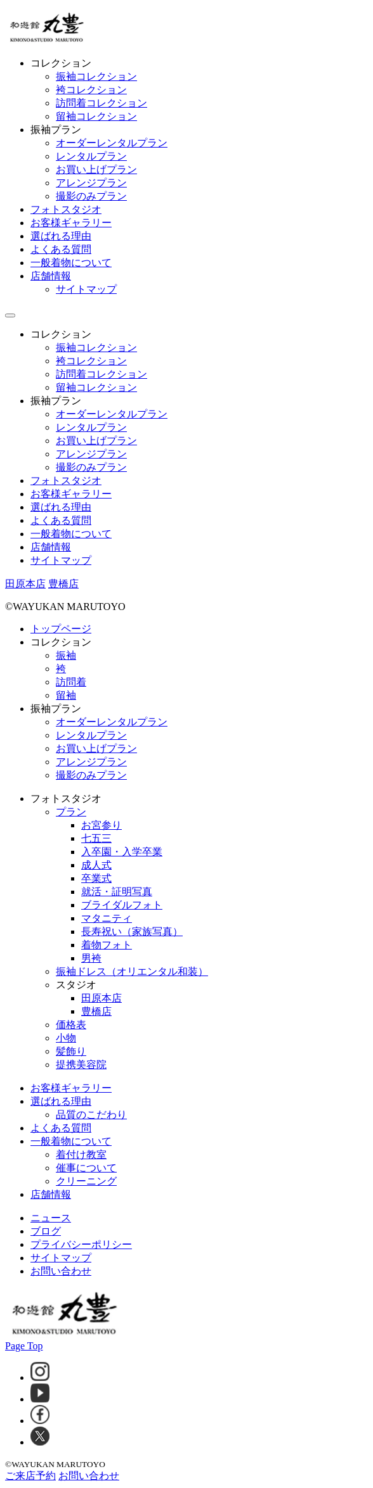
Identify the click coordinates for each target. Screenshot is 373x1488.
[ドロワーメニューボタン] (10, 315)
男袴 (91, 958)
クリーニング (86, 1181)
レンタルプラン (91, 156)
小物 (66, 1038)
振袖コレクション (96, 76)
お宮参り (101, 825)
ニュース (50, 1217)
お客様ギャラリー (71, 222)
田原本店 (101, 998)
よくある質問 (60, 249)
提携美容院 (81, 1064)
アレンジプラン (91, 182)
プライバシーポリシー (81, 1244)
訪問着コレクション (101, 103)
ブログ (45, 1231)
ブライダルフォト (121, 905)
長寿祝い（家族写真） (132, 931)
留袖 (66, 695)
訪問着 (71, 682)
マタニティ (106, 918)
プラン (71, 811)
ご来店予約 (30, 1475)
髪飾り (71, 1051)
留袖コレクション (96, 116)
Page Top (24, 1345)
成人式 (96, 865)
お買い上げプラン (96, 169)
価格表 (71, 1024)
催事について (86, 1167)
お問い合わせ (60, 1271)
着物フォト (106, 944)
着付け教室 (81, 1154)
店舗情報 (50, 275)
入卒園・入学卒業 (121, 851)
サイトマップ (86, 289)
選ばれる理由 (60, 236)
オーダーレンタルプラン (111, 142)
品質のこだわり (91, 1114)
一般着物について (71, 262)
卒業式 (96, 878)
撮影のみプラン (91, 196)
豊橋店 (96, 1011)
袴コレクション (91, 89)
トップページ (60, 628)
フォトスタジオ (65, 209)
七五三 (96, 838)
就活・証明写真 (116, 891)
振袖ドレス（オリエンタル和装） (132, 971)
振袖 (66, 655)
